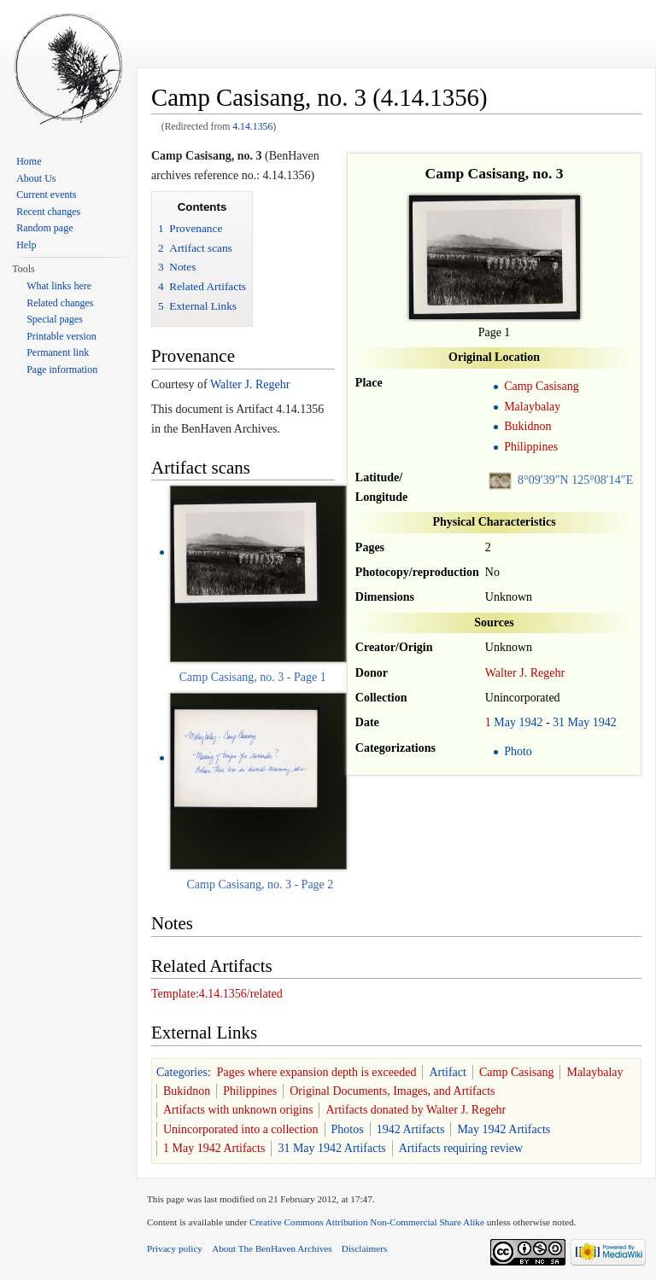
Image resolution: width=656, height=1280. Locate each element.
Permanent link (57, 352)
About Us (36, 178)
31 (559, 722)
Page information (61, 369)
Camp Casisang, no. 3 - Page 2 (259, 884)
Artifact (447, 1072)
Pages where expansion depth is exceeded (317, 1072)
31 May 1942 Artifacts (331, 1148)
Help (26, 245)
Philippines (531, 446)
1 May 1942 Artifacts (214, 1148)
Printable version (61, 336)
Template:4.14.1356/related (217, 993)
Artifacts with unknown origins (238, 1109)
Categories (182, 1072)
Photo (518, 751)
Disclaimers (364, 1248)
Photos (347, 1129)
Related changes (59, 303)
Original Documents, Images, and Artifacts (392, 1091)
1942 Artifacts (411, 1129)
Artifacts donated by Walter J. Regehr (415, 1109)
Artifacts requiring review (461, 1148)
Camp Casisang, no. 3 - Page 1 (252, 677)
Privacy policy (174, 1248)
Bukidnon (527, 426)
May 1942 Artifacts (503, 1129)
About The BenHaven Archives (272, 1248)
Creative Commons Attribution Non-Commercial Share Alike (366, 1222)
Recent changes (48, 212)
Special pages (54, 319)
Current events (46, 195)
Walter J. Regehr (525, 672)
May (505, 722)
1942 (530, 722)
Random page (44, 228)
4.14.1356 (252, 126)
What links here (58, 286)
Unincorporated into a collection (241, 1129)
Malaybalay (532, 406)
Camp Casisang (541, 386)
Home (28, 161)
